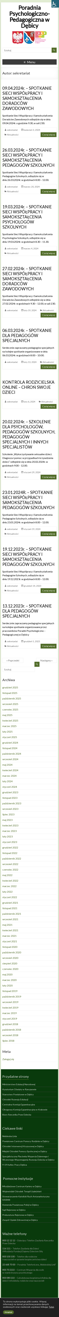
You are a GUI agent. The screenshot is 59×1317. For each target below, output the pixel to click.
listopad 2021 (9, 908)
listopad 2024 (9, 748)
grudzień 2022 (10, 847)
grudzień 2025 (10, 687)
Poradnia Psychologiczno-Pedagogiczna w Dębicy (29, 16)
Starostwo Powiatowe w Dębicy (18, 1094)
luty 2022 (7, 891)
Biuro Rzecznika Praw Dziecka (16, 1114)
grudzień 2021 (10, 902)
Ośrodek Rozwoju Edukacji (15, 1099)
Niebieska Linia (9, 1136)
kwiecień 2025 (10, 720)
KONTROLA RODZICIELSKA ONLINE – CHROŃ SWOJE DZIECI (28, 387)
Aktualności (12, 134)
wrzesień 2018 (10, 1035)
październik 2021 (11, 913)
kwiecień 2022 (10, 880)
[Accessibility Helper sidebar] (55, 4)
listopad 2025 (9, 692)
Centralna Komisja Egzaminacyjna (18, 1104)
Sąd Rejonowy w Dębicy (13, 1209)
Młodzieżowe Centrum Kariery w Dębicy (22, 1186)
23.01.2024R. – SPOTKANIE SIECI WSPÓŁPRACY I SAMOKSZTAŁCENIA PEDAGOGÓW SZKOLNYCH (28, 500)
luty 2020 (7, 985)
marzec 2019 (9, 1013)
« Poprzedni (12, 660)
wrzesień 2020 (10, 957)
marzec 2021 (9, 935)
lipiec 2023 (8, 814)
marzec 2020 (9, 979)
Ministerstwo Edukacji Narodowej (18, 1084)
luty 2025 (7, 731)
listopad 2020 (9, 946)
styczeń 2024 (9, 786)
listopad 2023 (9, 797)
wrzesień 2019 (10, 1001)
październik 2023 (11, 803)
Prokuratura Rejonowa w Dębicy (18, 1215)
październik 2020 (11, 952)
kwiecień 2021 (10, 930)
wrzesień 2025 (10, 703)
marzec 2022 (9, 886)
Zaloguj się (8, 1059)
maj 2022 (7, 875)
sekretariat (12, 130)
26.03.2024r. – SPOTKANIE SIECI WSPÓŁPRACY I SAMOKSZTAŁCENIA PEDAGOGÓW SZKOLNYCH (28, 157)
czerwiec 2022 (10, 869)
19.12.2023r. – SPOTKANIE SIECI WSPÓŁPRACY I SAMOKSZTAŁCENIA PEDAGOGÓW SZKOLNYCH (28, 557)
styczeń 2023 (9, 841)
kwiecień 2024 (10, 770)
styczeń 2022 (9, 897)
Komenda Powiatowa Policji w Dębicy (20, 1204)
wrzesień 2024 (10, 759)
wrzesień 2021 (10, 919)
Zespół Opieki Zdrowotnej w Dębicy (20, 1220)
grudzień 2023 (10, 792)
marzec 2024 (9, 775)
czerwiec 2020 (10, 968)
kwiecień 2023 (10, 825)
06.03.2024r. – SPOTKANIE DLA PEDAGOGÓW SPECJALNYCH (27, 335)
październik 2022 (11, 858)
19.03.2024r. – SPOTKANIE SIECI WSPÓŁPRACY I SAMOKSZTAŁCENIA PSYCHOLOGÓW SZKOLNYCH (27, 216)
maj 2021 (7, 924)
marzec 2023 (9, 830)
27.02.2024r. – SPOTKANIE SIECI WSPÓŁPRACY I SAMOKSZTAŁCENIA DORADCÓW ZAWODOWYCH (27, 278)
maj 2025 (7, 714)
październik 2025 (11, 698)
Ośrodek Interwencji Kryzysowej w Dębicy (23, 1146)
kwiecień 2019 (10, 1007)
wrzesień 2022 (10, 863)
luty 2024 (7, 781)
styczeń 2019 (9, 1018)
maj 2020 (7, 974)
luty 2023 (7, 836)
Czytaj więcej (48, 134)
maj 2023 (7, 819)
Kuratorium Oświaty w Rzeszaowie (19, 1089)
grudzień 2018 (10, 1024)
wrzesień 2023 (10, 808)
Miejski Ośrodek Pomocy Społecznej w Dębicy (24, 1151)
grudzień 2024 (10, 742)
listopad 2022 (9, 852)
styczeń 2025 (9, 737)
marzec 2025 (9, 725)
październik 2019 (11, 996)
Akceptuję (8, 1312)
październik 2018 (11, 1029)
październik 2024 (11, 753)
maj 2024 (7, 764)
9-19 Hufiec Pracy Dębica (14, 1164)
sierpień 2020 (9, 963)
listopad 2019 (9, 990)
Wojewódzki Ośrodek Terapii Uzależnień (22, 1191)
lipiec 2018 (8, 1040)
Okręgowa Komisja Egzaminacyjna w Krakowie (24, 1109)
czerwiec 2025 (10, 709)
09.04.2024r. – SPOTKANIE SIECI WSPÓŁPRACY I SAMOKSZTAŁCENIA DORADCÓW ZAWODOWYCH (27, 98)
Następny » (46, 660)
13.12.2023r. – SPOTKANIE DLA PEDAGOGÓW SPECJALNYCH (27, 611)
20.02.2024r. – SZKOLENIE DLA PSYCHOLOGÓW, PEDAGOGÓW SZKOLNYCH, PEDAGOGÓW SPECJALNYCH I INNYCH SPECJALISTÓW (28, 434)
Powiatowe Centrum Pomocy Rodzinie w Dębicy (25, 1141)
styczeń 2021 (9, 941)
